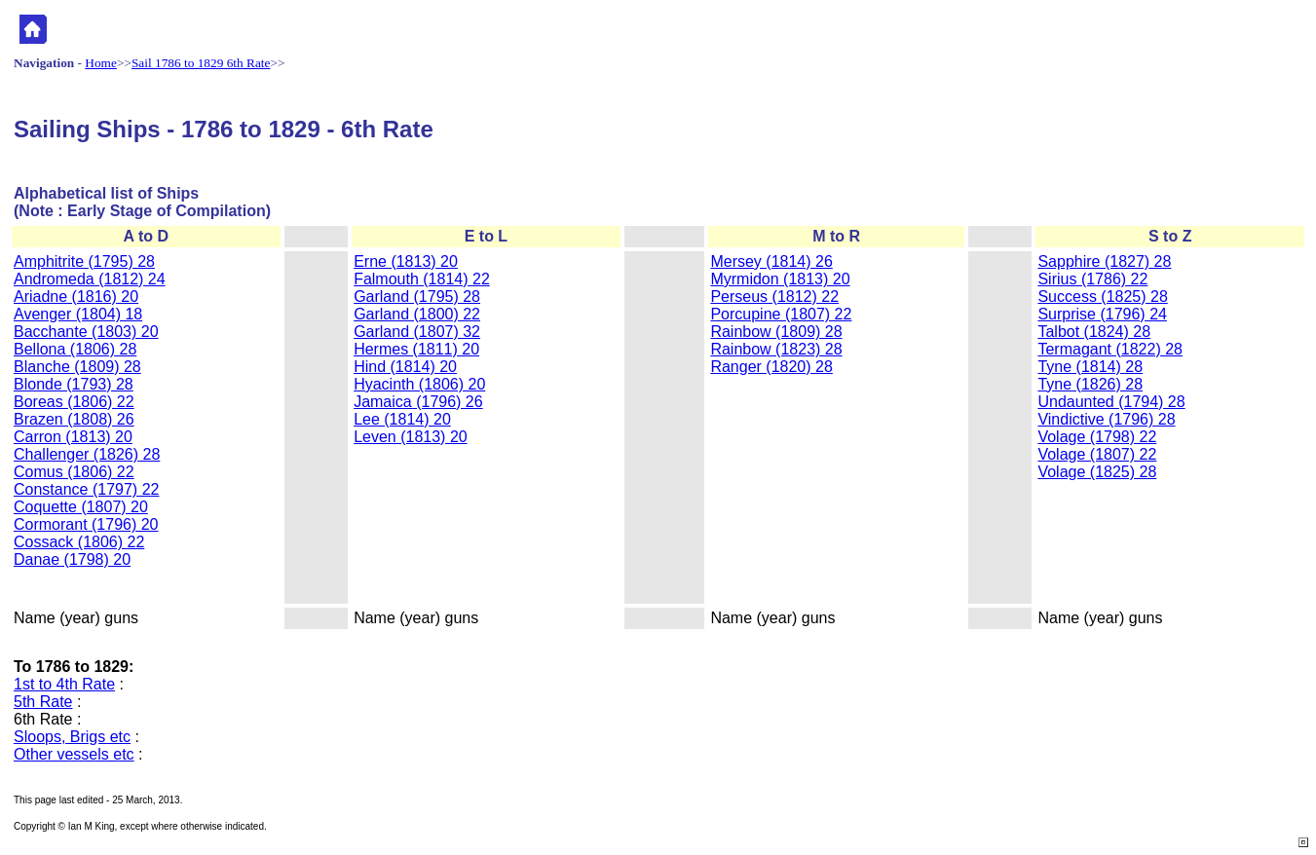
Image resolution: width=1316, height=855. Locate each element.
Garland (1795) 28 (417, 296)
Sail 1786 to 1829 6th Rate (201, 63)
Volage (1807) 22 (1096, 454)
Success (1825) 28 (1102, 296)
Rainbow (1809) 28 (776, 331)
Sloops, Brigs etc (72, 736)
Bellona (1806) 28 (75, 349)
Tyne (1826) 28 (1090, 384)
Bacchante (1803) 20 (86, 331)
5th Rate (43, 701)
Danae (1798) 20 (72, 559)
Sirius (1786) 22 (1092, 279)
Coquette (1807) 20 (81, 507)
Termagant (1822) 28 (1110, 349)
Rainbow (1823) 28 (776, 349)
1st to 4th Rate (64, 684)
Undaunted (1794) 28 (1110, 401)
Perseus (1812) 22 (774, 296)
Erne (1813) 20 (406, 261)
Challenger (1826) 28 (87, 454)
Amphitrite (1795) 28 (84, 261)
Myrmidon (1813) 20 (779, 279)
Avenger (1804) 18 (78, 314)
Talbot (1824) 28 (1093, 331)
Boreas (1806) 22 (74, 401)
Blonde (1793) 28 (73, 384)
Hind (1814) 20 (405, 366)
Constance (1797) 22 (86, 489)
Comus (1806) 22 (74, 472)
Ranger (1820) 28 (771, 366)
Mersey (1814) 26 (771, 261)
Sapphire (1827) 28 (1104, 261)
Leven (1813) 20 (411, 436)
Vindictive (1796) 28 (1106, 419)
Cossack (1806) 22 (79, 542)
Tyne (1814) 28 (1090, 366)
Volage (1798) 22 (1096, 436)
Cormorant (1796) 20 (86, 524)
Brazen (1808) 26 (74, 419)
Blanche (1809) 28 (77, 366)
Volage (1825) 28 (1096, 472)
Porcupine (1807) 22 (780, 314)
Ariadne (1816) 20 (76, 296)
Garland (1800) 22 (417, 314)
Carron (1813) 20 (73, 436)
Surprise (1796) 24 (1102, 314)
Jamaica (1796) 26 (418, 401)
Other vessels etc (74, 754)
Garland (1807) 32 (417, 331)
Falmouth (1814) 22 (422, 279)
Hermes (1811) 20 (416, 349)
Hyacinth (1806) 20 (419, 384)
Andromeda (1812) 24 (90, 279)
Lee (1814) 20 (402, 419)
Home (101, 63)
